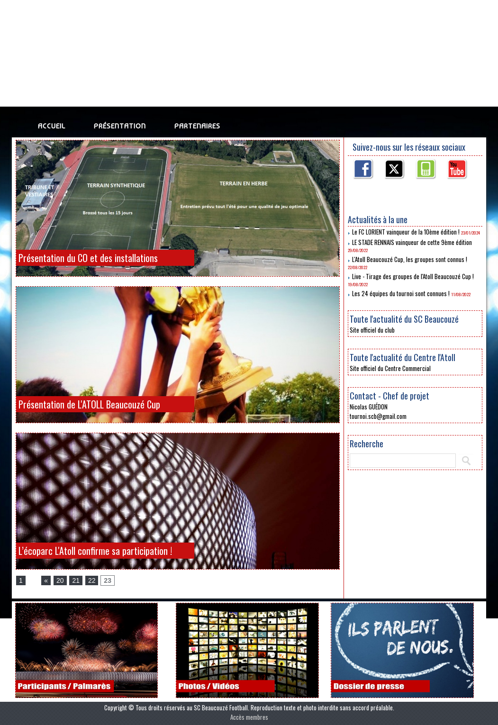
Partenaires (197, 126)
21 (76, 580)
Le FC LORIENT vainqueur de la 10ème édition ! (406, 231)
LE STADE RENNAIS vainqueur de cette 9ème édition (412, 242)
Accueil (51, 126)
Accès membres (249, 717)
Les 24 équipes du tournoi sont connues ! (401, 293)
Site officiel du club (372, 330)
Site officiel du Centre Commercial (390, 368)
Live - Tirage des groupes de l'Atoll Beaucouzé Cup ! (413, 276)
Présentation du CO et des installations (88, 258)
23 (107, 580)
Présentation (120, 126)
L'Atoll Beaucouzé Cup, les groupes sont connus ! (409, 259)
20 (60, 580)
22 (92, 580)
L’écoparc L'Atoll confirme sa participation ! (95, 551)
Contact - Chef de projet (389, 396)
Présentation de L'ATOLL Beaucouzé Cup (89, 404)
